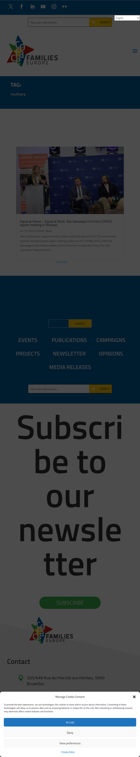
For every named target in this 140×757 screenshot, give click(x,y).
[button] (134, 697)
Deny (70, 733)
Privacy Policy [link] (68, 752)
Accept (70, 722)
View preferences (70, 743)
